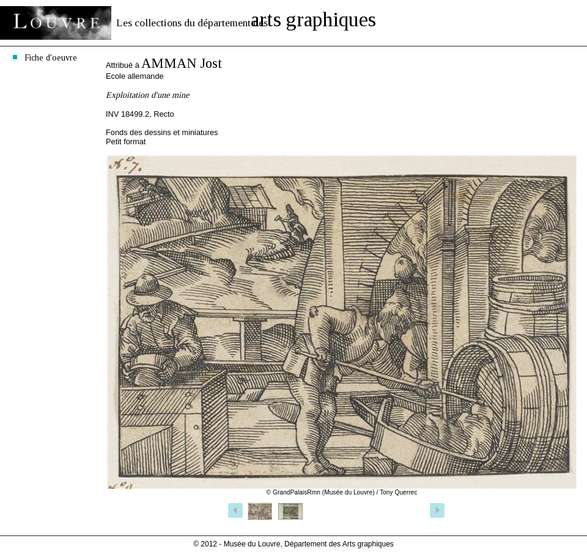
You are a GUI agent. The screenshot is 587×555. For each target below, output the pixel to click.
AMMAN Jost (181, 63)
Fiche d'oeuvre (50, 57)
